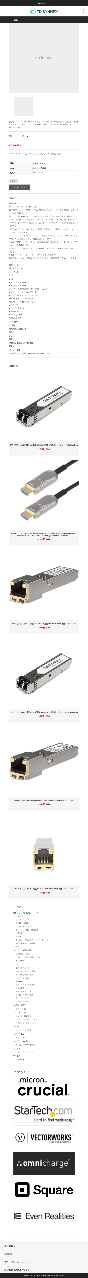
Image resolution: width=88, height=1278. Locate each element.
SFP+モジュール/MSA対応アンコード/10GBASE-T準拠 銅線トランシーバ (44, 889)
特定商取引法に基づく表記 (17, 1270)
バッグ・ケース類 (23, 978)
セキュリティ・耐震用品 (25, 985)
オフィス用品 (21, 1038)
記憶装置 (19, 933)
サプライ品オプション (24, 1052)
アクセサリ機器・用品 (24, 975)
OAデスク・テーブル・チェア (27, 1019)
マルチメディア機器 (23, 927)
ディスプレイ (21, 947)
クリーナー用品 (22, 1001)
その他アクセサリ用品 (24, 995)
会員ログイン (44, 3)
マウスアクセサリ (23, 988)
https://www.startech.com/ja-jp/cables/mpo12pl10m (30, 353)
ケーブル (19, 917)
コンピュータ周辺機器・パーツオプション (32, 940)
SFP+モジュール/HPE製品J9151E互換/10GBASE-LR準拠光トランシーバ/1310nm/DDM (44, 445)
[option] (23, 106)
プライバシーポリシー (15, 1262)
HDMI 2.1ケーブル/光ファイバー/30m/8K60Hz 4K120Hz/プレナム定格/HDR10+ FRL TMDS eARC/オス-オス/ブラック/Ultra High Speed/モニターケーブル (44, 534)
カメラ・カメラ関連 (23, 1030)
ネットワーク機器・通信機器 (27, 930)
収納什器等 (20, 1060)
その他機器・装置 (23, 954)
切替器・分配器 (22, 923)
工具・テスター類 (23, 968)
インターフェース (23, 920)
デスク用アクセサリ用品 (25, 971)
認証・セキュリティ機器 (25, 943)
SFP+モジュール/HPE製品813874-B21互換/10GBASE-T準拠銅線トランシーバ (43, 800)
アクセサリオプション (24, 998)
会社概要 (9, 1246)
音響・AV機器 (21, 1009)
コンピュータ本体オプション (27, 1045)
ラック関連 (20, 961)
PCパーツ (19, 937)
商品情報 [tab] (13, 198)
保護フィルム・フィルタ (25, 991)
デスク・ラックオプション (26, 1023)
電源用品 (19, 981)
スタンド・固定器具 (23, 1016)
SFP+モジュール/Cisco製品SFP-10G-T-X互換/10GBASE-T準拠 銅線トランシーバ (44, 624)
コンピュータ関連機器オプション (29, 957)
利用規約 (8, 1254)
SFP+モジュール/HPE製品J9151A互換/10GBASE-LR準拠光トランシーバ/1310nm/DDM (44, 712)
